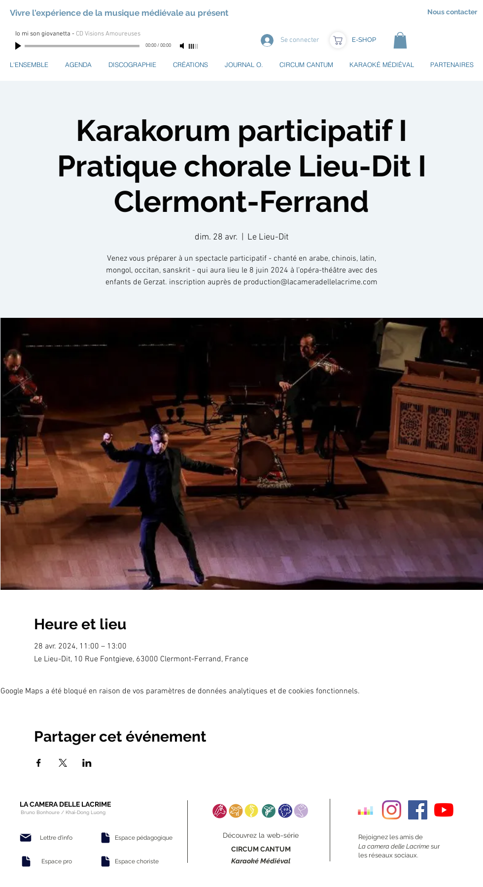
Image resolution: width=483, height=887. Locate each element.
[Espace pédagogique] (143, 837)
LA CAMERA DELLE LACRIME (65, 804)
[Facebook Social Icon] (417, 809)
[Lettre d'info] (56, 837)
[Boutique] (338, 40)
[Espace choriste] (136, 861)
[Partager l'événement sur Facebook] (38, 763)
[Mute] (183, 46)
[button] (400, 40)
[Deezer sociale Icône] (365, 809)
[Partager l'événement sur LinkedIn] (87, 763)
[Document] (26, 861)
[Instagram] (391, 809)
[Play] (19, 46)
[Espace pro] (56, 861)
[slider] (194, 46)
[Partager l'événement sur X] (63, 763)
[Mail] (25, 837)
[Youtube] (443, 809)
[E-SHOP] (363, 40)
